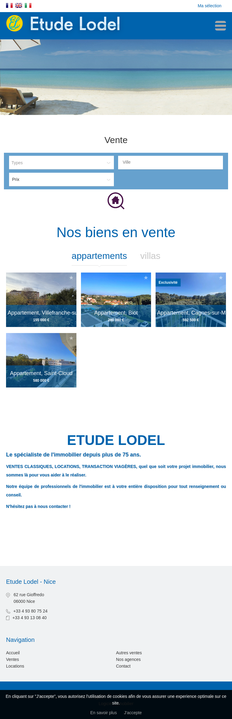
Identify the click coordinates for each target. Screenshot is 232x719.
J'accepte (133, 712)
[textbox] (172, 162)
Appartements (99, 256)
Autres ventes (129, 652)
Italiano (28, 5)
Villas (150, 256)
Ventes (12, 659)
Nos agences (128, 659)
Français (9, 5)
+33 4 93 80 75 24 (30, 611)
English (18, 5)
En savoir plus (103, 712)
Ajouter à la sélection (71, 277)
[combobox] (170, 162)
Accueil (13, 652)
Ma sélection (209, 5)
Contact (123, 666)
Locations (15, 666)
